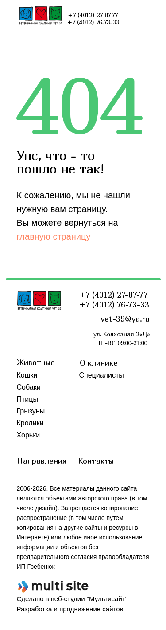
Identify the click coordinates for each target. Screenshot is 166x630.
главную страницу (54, 236)
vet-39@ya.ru (125, 318)
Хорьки (28, 435)
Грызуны (31, 411)
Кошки (27, 375)
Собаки (29, 387)
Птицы (27, 399)
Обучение (95, 411)
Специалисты (101, 375)
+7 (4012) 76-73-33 (114, 304)
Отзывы (92, 399)
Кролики (30, 423)
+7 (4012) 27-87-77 (113, 294)
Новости (93, 387)
